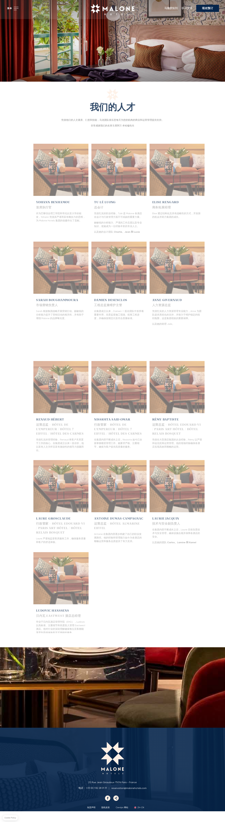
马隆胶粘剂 (171, 8)
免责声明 (91, 818)
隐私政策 (105, 818)
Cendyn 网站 (122, 818)
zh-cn (140, 818)
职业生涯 (187, 8)
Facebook (107, 809)
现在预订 (207, 8)
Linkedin (116, 809)
